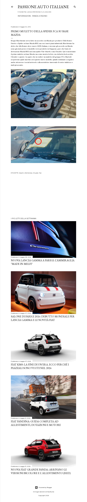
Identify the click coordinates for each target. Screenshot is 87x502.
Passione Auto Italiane (43, 6)
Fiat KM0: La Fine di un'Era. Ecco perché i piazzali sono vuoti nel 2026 (40, 366)
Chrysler (35, 173)
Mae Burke (50, 492)
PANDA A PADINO (39, 16)
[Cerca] (74, 6)
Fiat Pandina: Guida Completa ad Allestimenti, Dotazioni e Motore (36, 423)
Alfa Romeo (28, 173)
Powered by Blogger (43, 487)
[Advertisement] (43, 196)
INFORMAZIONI (24, 16)
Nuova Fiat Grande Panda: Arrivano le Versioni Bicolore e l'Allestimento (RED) (41, 471)
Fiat (40, 173)
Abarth (21, 173)
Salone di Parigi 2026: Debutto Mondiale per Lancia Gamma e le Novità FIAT (43, 318)
